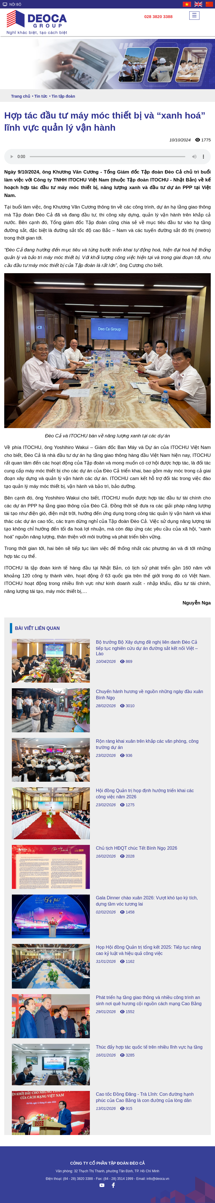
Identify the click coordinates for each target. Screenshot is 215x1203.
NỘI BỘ (12, 4)
